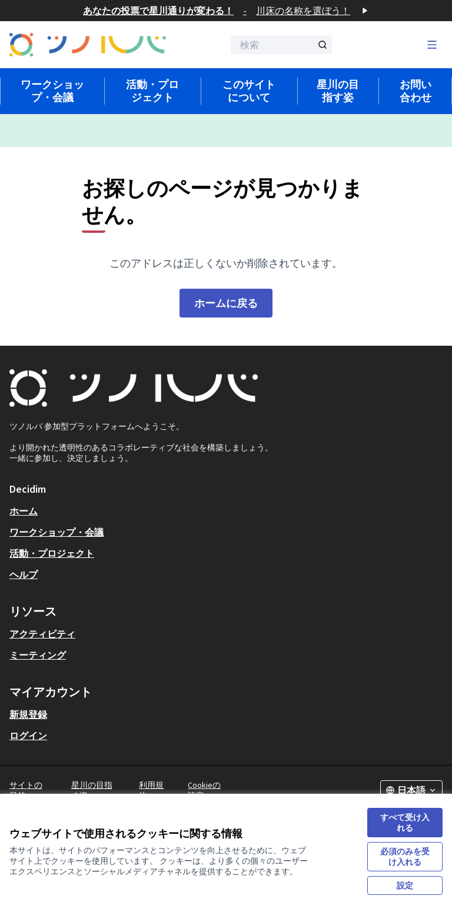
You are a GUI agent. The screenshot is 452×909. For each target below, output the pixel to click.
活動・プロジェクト (152, 91)
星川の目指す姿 (338, 91)
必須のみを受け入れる (405, 856)
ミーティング (37, 655)
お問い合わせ (415, 91)
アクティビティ (42, 634)
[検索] (281, 44)
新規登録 (28, 714)
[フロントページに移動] (87, 44)
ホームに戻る (226, 303)
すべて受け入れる (405, 822)
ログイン (28, 735)
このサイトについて (248, 91)
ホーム (23, 511)
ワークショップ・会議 (52, 91)
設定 (405, 885)
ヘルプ (23, 574)
